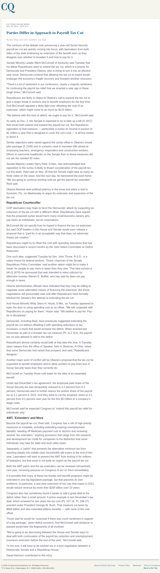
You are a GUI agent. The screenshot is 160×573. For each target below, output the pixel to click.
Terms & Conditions (152, 565)
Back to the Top (150, 568)
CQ (17, 10)
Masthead (137, 565)
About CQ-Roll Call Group (105, 565)
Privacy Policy (124, 565)
